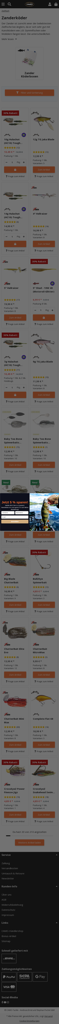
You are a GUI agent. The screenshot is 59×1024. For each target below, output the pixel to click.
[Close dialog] (57, 495)
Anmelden (15, 521)
